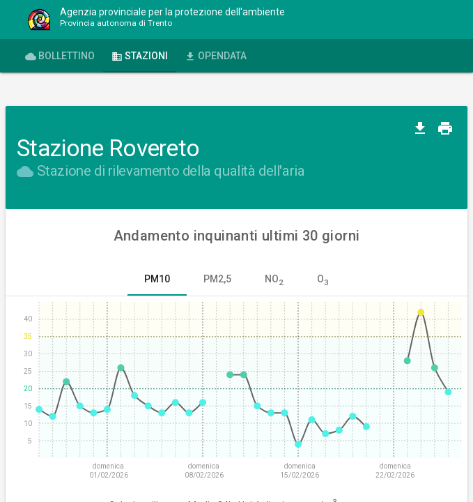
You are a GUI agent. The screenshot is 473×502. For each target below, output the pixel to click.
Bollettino (60, 56)
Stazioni (139, 56)
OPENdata (216, 56)
